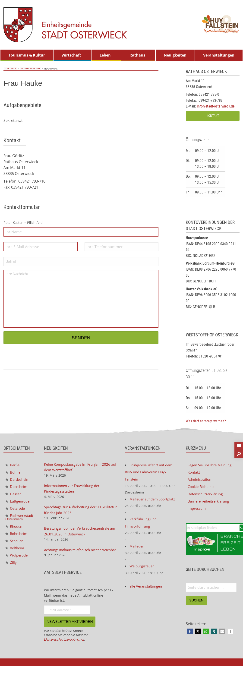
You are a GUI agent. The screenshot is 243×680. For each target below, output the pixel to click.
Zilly (11, 569)
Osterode (16, 509)
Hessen (14, 495)
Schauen (15, 547)
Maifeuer (137, 556)
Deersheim (17, 487)
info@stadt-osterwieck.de (216, 106)
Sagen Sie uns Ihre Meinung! (212, 465)
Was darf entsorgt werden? (206, 421)
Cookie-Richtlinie (202, 487)
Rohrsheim (17, 539)
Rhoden (14, 532)
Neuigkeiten (175, 55)
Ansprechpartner (30, 68)
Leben (105, 55)
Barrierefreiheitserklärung (210, 502)
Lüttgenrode (18, 502)
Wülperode (17, 562)
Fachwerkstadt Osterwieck (18, 522)
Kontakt (212, 116)
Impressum (198, 509)
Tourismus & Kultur (27, 55)
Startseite (9, 68)
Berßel (13, 465)
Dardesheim (18, 480)
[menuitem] (27, 55)
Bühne (13, 472)
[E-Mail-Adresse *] (67, 618)
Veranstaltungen (218, 55)
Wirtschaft (71, 55)
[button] (190, 633)
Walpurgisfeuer (142, 576)
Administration (201, 480)
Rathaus (137, 55)
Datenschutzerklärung (65, 647)
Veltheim (15, 554)
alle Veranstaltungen (147, 596)
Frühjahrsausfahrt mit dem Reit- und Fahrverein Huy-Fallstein (151, 473)
